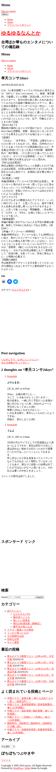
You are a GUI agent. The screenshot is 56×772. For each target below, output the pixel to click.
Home (10, 19)
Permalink (12, 376)
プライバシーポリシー (19, 25)
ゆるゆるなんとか (21, 33)
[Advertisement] (28, 320)
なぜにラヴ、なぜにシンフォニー (20, 359)
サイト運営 (13, 642)
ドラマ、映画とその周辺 (20, 630)
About (10, 22)
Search (4, 597)
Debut (27, 768)
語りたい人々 (14, 611)
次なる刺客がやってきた (15, 362)
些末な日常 (13, 639)
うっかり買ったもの (18, 633)
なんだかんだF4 (20, 290)
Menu (4, 14)
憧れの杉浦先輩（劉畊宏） (27, 623)
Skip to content (8, 11)
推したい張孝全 (21, 620)
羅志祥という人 (21, 617)
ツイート (6, 760)
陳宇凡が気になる (22, 626)
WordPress (18, 768)
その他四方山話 (15, 636)
